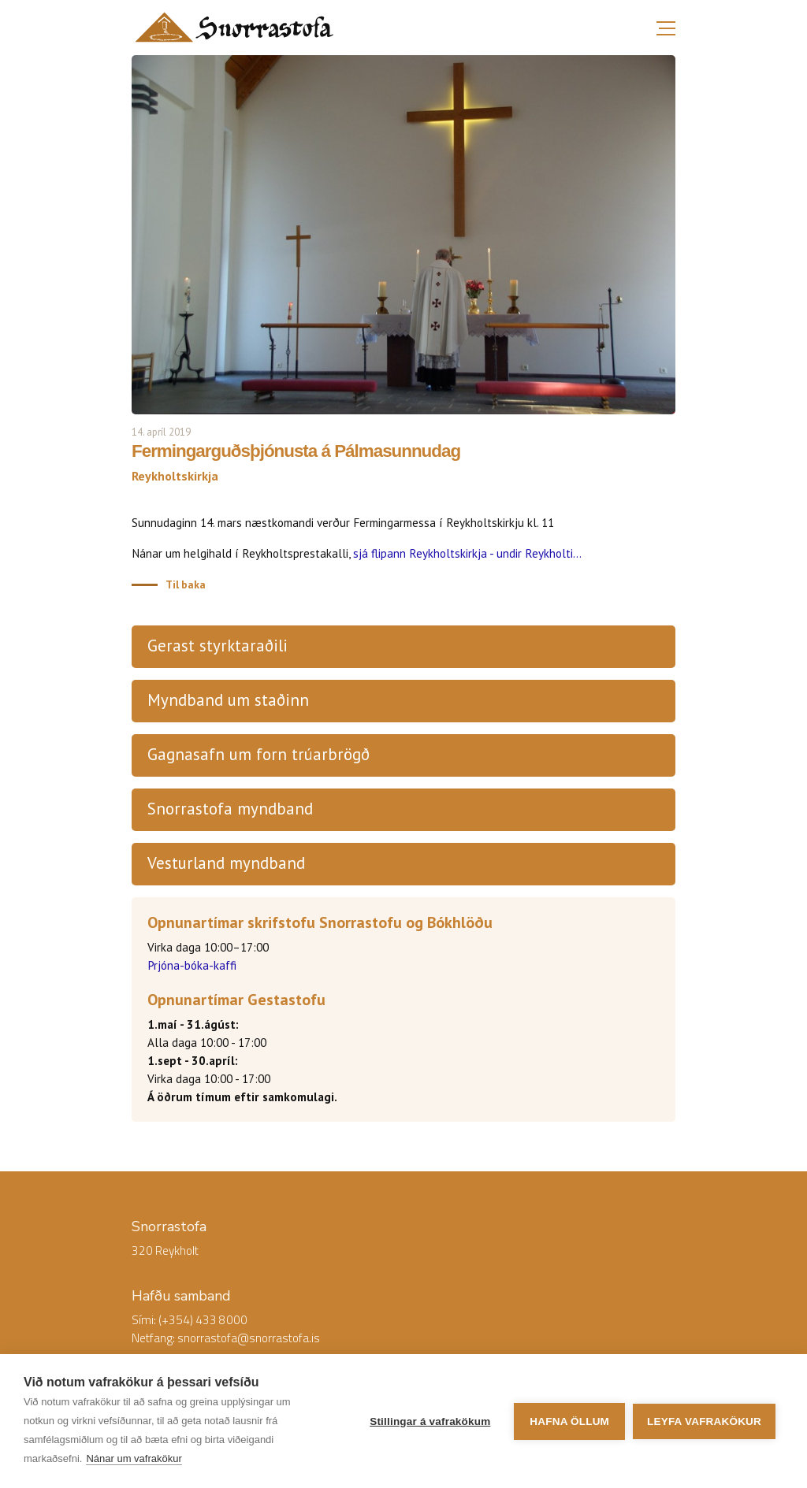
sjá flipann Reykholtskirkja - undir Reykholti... (467, 553)
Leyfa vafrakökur (704, 1421)
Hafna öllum (569, 1421)
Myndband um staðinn (228, 700)
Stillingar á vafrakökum (430, 1421)
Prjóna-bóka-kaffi (191, 965)
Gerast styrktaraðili (217, 645)
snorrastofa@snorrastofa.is (248, 1338)
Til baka (185, 584)
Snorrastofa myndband (230, 808)
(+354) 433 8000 (202, 1320)
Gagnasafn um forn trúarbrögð (258, 754)
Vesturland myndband (226, 863)
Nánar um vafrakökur (133, 1458)
